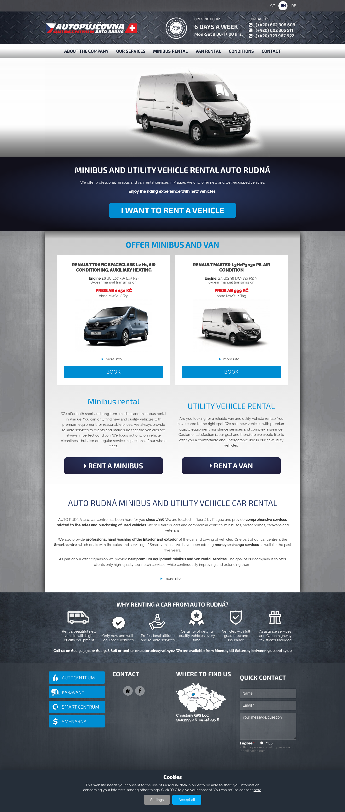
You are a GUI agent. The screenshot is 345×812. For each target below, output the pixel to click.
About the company (86, 51)
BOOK (113, 372)
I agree (247, 743)
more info (114, 359)
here (257, 790)
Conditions (241, 51)
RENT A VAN (231, 465)
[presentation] (276, 763)
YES (269, 743)
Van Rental (208, 51)
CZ (272, 6)
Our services (130, 51)
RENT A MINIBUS (113, 465)
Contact (271, 51)
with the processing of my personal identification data (265, 749)
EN (283, 6)
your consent (129, 785)
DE (293, 6)
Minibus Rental (170, 51)
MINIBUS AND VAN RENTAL (92, 78)
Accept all (186, 800)
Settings (157, 800)
